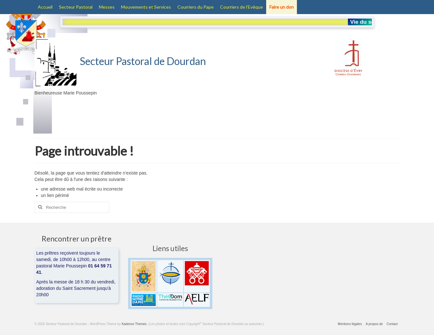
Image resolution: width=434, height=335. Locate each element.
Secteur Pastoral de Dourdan (120, 61)
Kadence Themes (134, 324)
